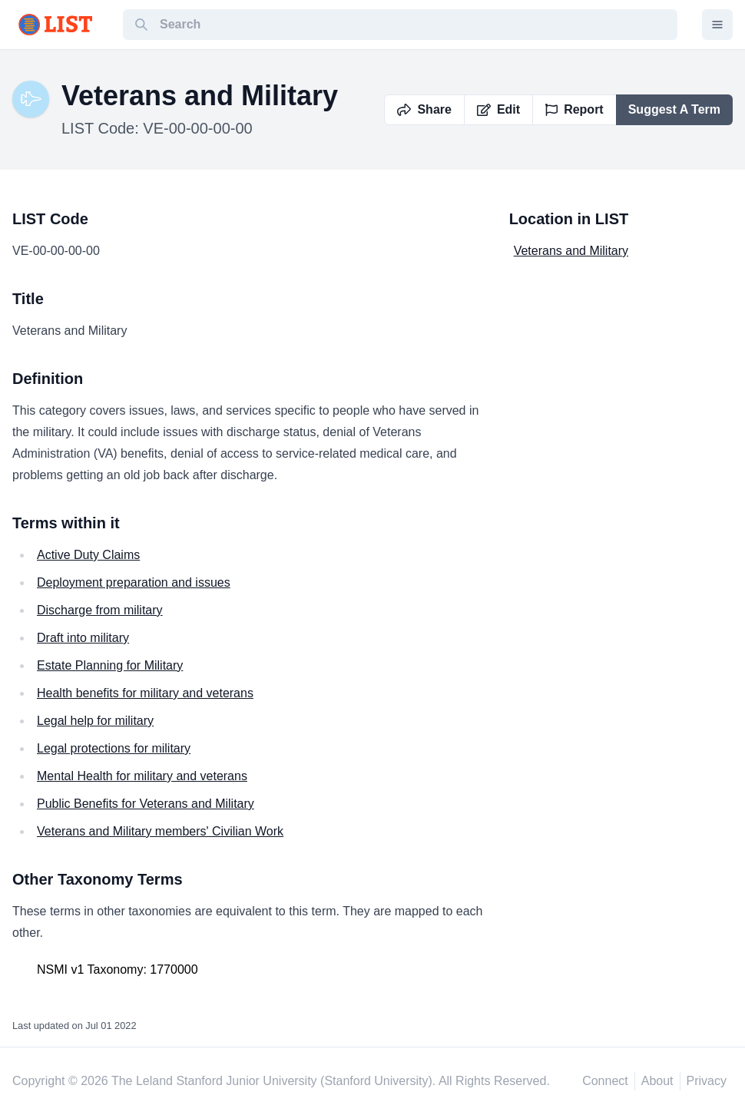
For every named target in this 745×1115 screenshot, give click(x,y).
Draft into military (83, 637)
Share (424, 109)
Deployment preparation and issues (133, 582)
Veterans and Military (571, 250)
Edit (498, 109)
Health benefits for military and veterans (145, 693)
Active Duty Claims (88, 554)
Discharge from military (100, 610)
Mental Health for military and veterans (142, 775)
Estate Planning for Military (110, 665)
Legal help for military (95, 720)
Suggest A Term (674, 109)
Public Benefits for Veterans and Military (145, 803)
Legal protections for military (113, 748)
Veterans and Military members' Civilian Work (160, 831)
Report (574, 109)
